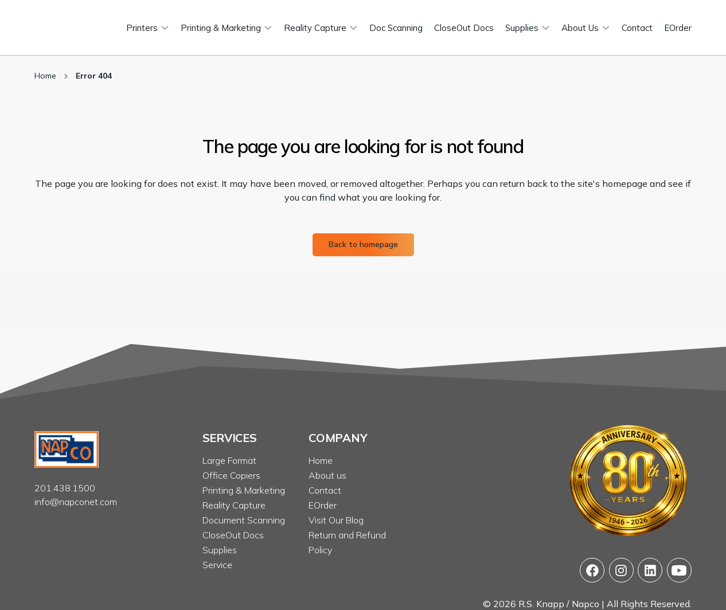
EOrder (323, 505)
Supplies (219, 550)
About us (327, 475)
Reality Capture (234, 505)
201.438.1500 (64, 488)
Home (45, 76)
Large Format (229, 460)
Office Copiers (231, 475)
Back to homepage (363, 244)
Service (217, 564)
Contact (325, 490)
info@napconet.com (75, 501)
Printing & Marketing (243, 490)
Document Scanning (243, 520)
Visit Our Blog (336, 520)
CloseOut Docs (233, 535)
